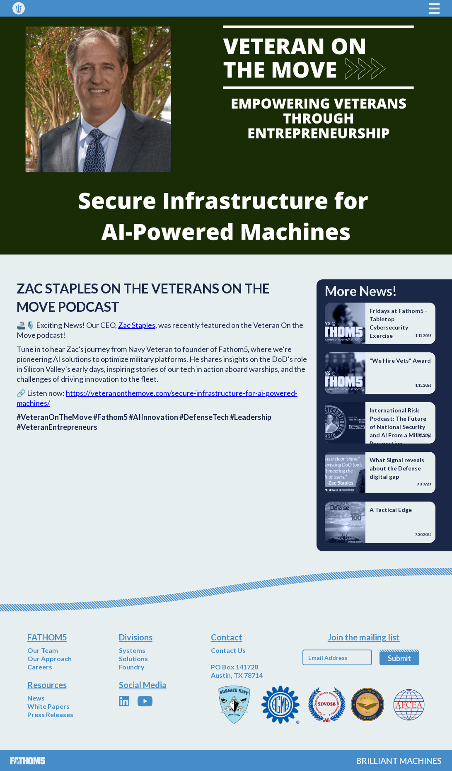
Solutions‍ (133, 658)
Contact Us (228, 650)
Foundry (132, 667)
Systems (132, 650)
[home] (18, 8)
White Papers (48, 706)
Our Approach (49, 658)
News (36, 698)
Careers (39, 667)
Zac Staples (136, 325)
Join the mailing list (364, 637)
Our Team (42, 650)
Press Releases (50, 714)
